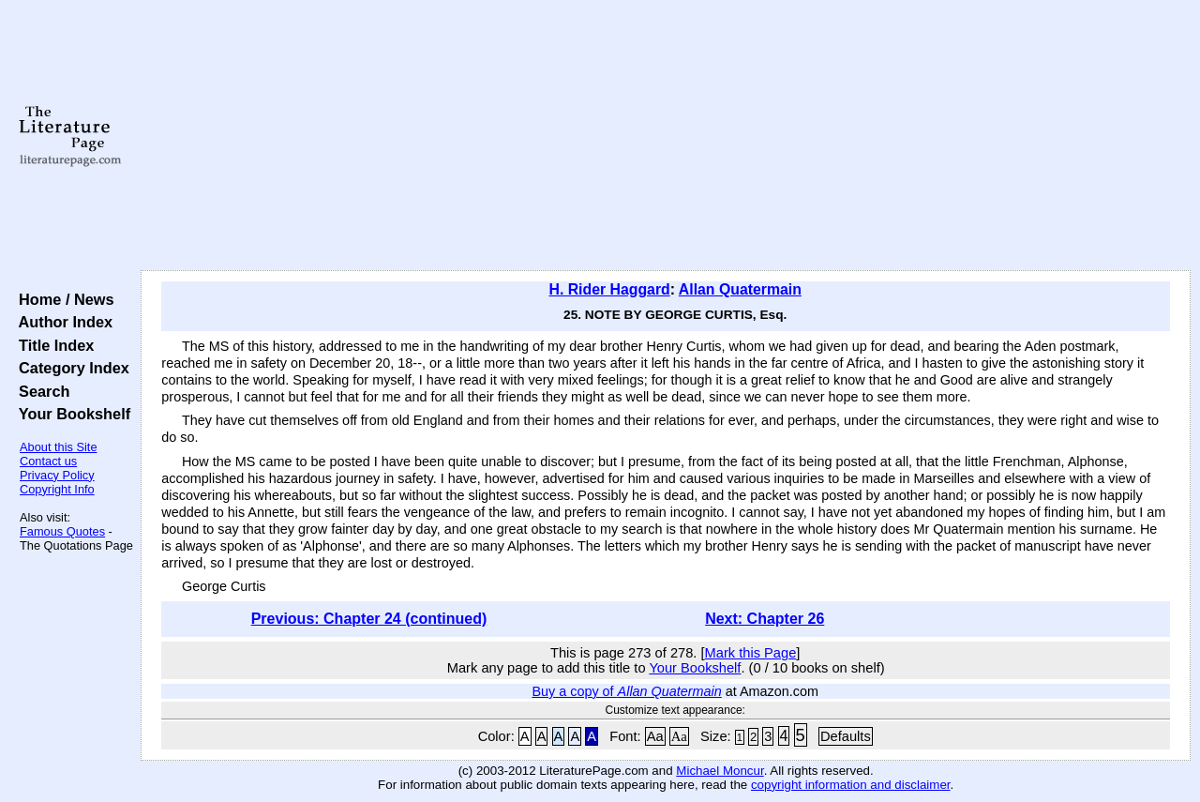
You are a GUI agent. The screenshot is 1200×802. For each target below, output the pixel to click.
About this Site (59, 447)
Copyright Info (57, 489)
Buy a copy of (626, 691)
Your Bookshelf (70, 413)
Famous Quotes (62, 531)
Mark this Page (751, 652)
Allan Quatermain (740, 289)
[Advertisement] (666, 136)
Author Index (61, 321)
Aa (655, 736)
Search (39, 391)
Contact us (48, 461)
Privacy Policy (57, 475)
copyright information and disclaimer (851, 785)
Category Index (69, 367)
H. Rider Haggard (608, 289)
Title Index (52, 345)
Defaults (845, 736)
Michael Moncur (719, 771)
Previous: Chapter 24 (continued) (369, 619)
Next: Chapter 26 (764, 619)
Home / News (62, 299)
